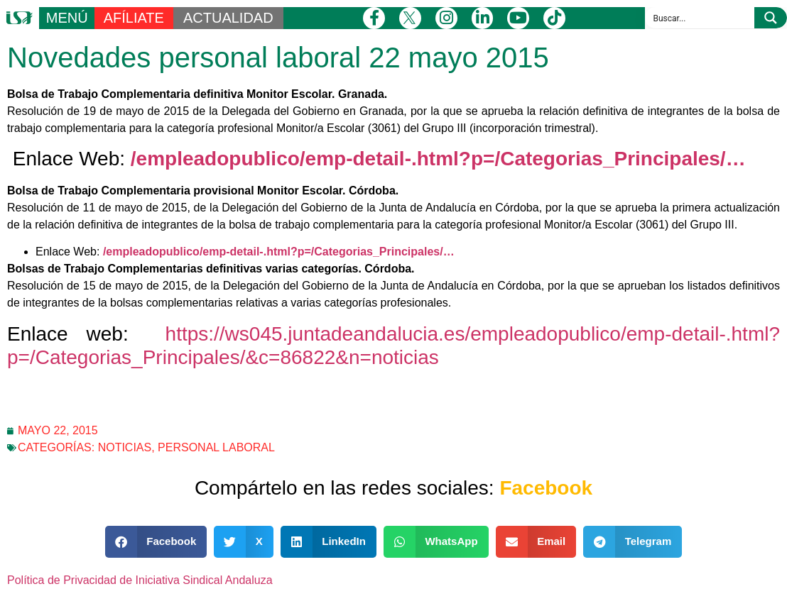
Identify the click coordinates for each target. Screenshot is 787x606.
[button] (156, 542)
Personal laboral (216, 447)
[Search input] (700, 17)
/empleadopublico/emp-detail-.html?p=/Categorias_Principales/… (438, 159)
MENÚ (67, 18)
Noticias (125, 447)
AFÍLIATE (134, 18)
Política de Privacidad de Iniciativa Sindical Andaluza (140, 580)
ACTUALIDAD (228, 18)
